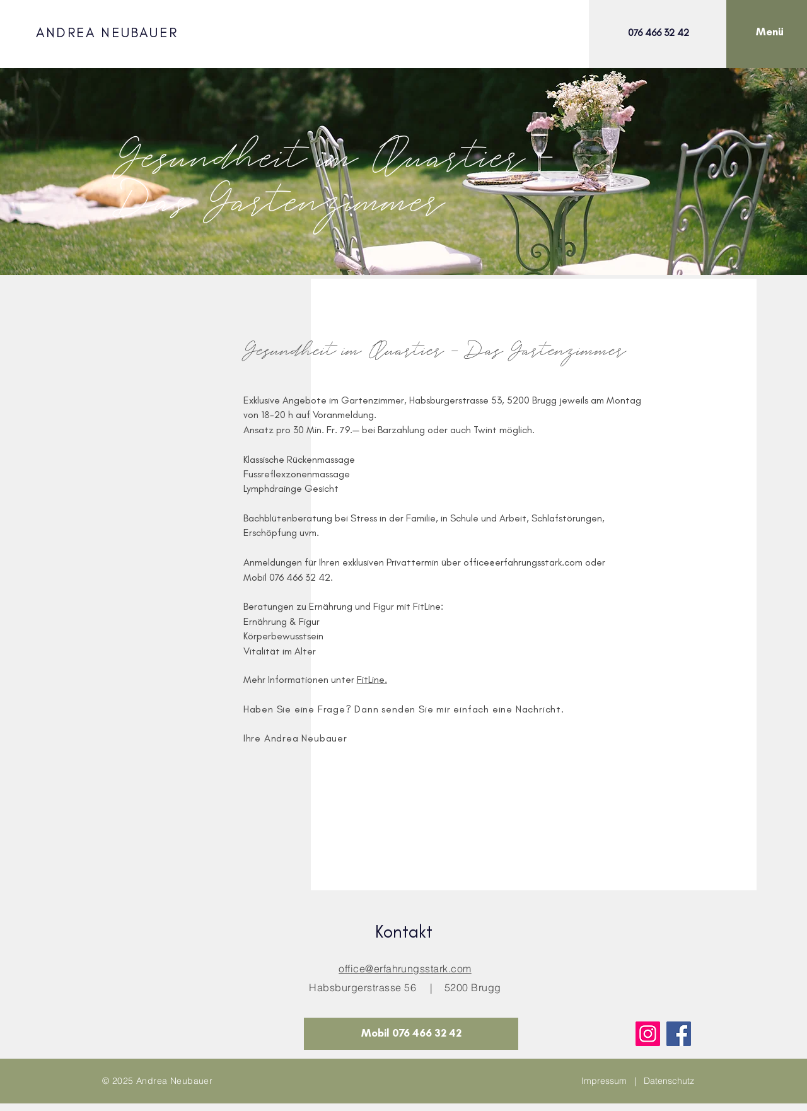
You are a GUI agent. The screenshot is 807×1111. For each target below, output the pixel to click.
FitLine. (372, 679)
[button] (769, 32)
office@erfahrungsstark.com (523, 562)
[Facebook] (678, 1033)
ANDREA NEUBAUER (107, 32)
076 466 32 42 (658, 32)
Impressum (604, 1080)
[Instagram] (648, 1033)
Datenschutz (669, 1080)
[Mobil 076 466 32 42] (411, 1034)
